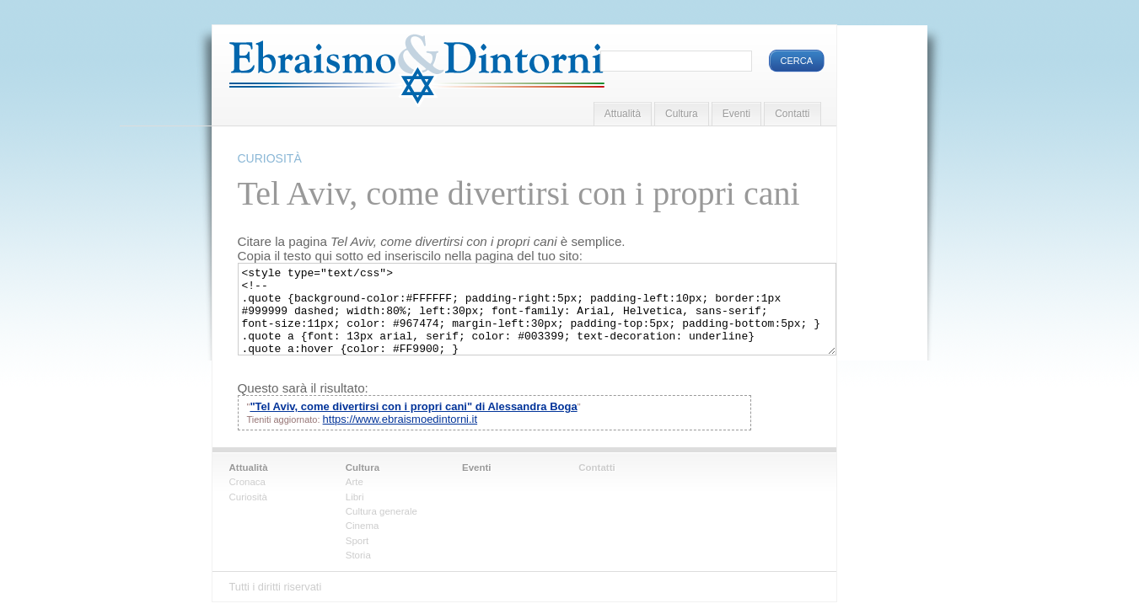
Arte (354, 482)
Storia (358, 555)
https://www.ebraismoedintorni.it (400, 419)
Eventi (736, 114)
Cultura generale (381, 511)
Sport (357, 541)
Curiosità (248, 497)
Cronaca (247, 482)
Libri (355, 497)
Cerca (797, 61)
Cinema (362, 526)
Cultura (681, 114)
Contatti (792, 114)
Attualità (622, 114)
